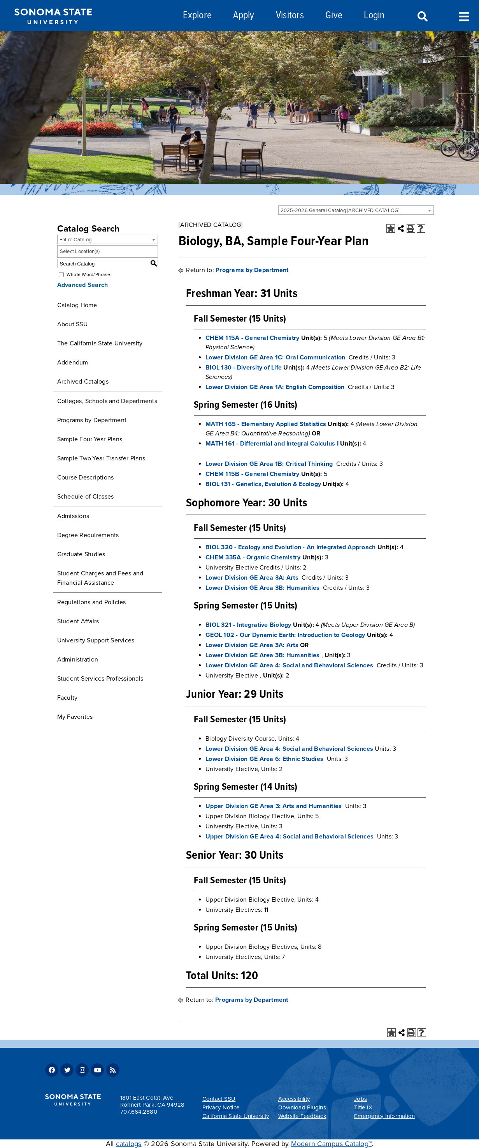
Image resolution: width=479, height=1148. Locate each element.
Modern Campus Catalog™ (331, 1143)
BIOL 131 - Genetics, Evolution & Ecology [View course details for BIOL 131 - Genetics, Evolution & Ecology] (263, 484)
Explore (197, 16)
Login (374, 16)
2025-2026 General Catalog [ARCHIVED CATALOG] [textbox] (340, 210)
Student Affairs (78, 621)
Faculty (67, 698)
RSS (112, 1070)
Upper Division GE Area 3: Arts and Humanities (273, 806)
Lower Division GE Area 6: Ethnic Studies (264, 759)
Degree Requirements (88, 535)
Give (333, 16)
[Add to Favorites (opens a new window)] (390, 228)
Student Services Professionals (100, 679)
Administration (77, 659)
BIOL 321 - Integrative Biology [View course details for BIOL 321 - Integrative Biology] (248, 625)
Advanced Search (82, 285)
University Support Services (96, 640)
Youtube (97, 1070)
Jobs (360, 1098)
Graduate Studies (81, 554)
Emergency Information (384, 1116)
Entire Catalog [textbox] (76, 240)
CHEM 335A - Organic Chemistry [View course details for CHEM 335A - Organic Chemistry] (252, 557)
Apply (243, 16)
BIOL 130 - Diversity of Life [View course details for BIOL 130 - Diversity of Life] (243, 367)
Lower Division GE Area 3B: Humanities (262, 588)
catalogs (129, 1143)
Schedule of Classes (85, 497)
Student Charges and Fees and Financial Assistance (100, 578)
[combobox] (356, 210)
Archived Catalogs (83, 382)
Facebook (51, 1070)
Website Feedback (302, 1116)
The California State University (100, 343)
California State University (235, 1116)
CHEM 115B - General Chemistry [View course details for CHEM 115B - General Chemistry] (252, 474)
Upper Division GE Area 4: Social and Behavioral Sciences (289, 836)
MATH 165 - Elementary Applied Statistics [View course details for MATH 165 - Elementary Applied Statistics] (265, 424)
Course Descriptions (85, 477)
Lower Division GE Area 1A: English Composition (275, 387)
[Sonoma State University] (53, 30)
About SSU (72, 324)
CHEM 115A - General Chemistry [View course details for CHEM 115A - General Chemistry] (252, 338)
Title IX (363, 1107)
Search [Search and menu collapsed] (422, 17)
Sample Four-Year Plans (90, 439)
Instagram (82, 1070)
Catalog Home (77, 305)
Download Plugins (302, 1107)
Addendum (72, 362)
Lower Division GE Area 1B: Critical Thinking (269, 464)
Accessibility (294, 1098)
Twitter (67, 1070)
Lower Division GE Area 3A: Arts (251, 578)
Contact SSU (219, 1098)
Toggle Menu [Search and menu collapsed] (464, 16)
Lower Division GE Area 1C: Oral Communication (275, 357)
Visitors (290, 16)
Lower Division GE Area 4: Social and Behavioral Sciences (289, 665)
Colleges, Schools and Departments (107, 401)
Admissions (73, 516)
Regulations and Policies (91, 602)
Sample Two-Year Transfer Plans (101, 458)
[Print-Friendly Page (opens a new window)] (411, 228)
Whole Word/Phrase (88, 274)
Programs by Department (92, 420)
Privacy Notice (221, 1107)
